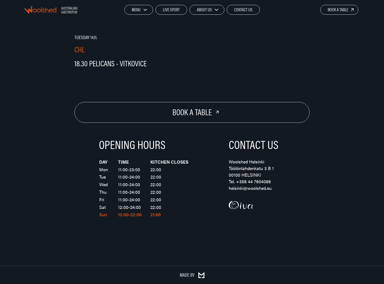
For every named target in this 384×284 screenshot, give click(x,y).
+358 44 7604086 (253, 181)
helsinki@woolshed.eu (250, 188)
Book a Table (338, 9)
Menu (136, 9)
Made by (192, 274)
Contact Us (243, 9)
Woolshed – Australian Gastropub (40, 9)
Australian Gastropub (69, 10)
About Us (204, 9)
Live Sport (171, 9)
